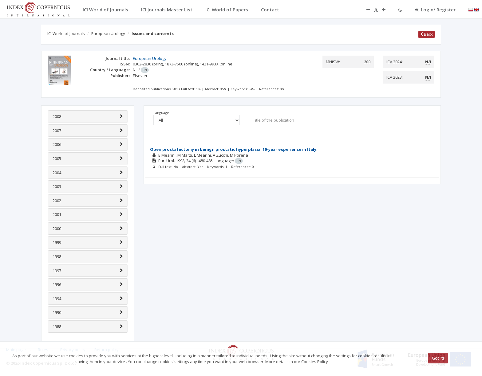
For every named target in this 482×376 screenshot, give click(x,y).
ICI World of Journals (66, 33)
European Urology (108, 33)
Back (426, 34)
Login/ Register (435, 9)
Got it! (438, 358)
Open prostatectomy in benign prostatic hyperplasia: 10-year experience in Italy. (234, 149)
